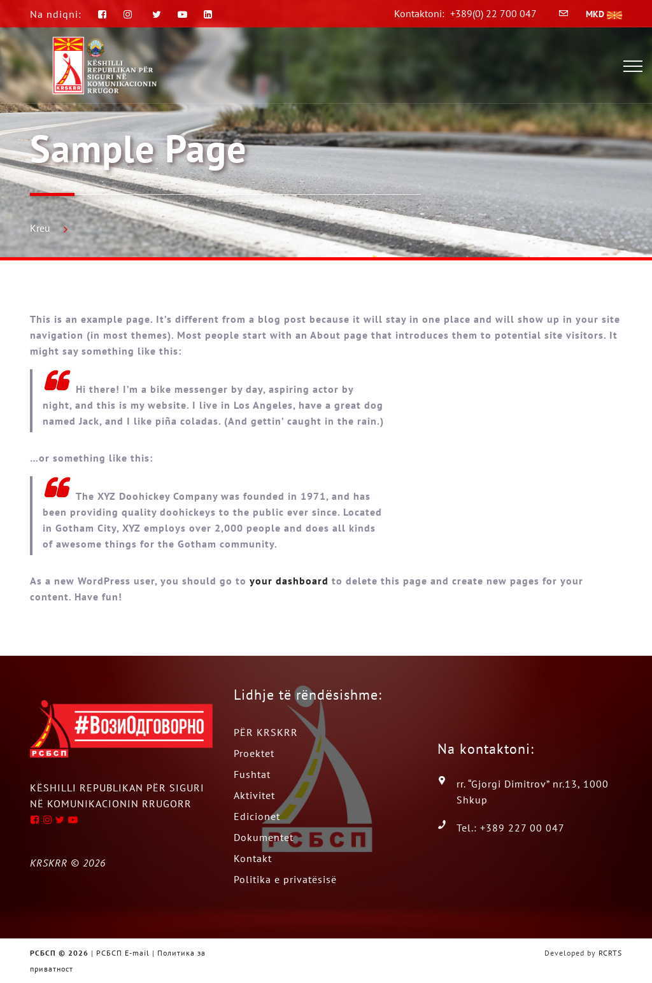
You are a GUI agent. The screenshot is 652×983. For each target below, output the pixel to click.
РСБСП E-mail (123, 953)
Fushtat (252, 774)
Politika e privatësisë (285, 879)
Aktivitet (254, 795)
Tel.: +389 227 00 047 (511, 827)
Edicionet (257, 816)
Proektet (254, 753)
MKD (604, 14)
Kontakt (253, 858)
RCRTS (610, 953)
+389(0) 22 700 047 (493, 13)
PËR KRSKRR (266, 732)
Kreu (40, 228)
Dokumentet (264, 837)
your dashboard (289, 580)
